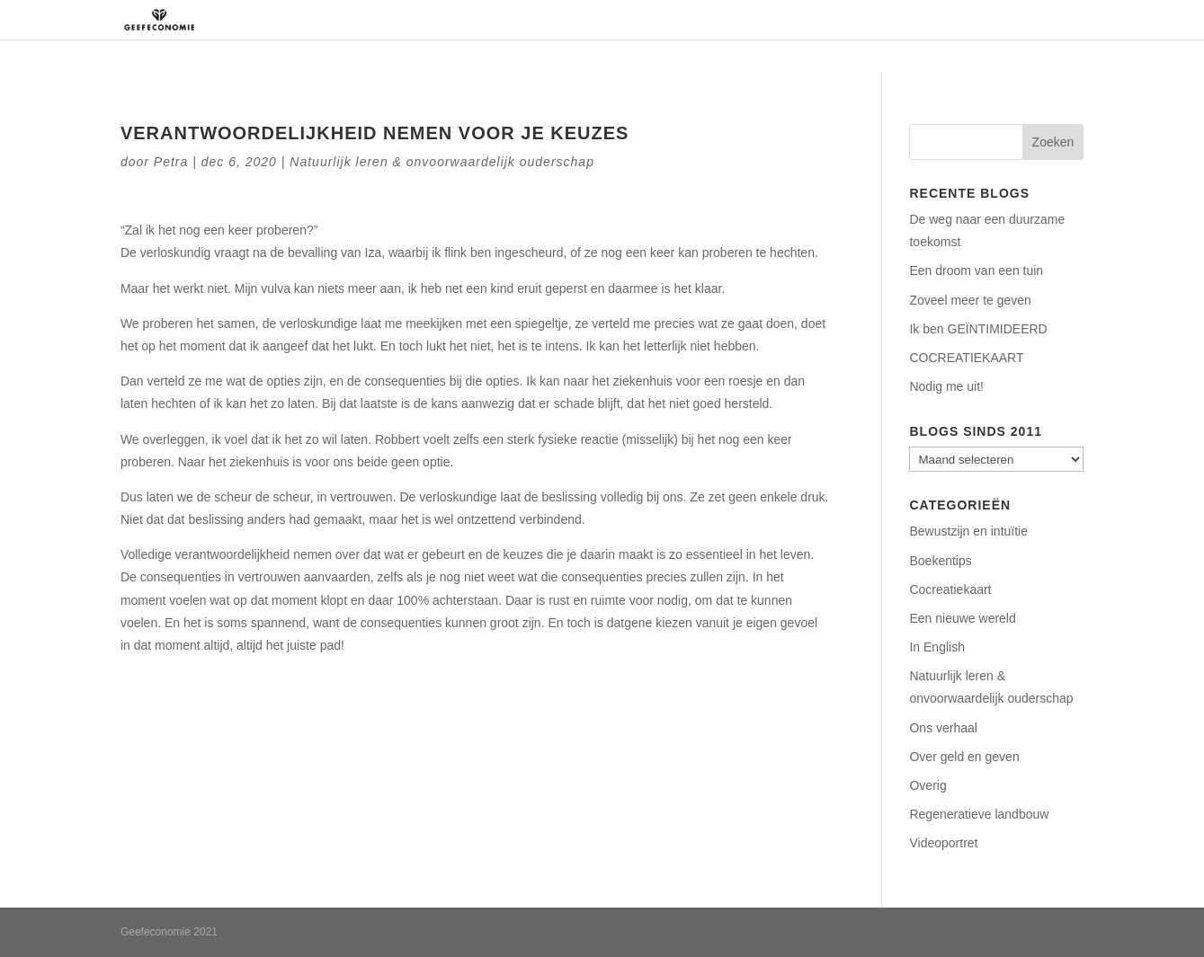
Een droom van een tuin (976, 270)
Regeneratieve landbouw (978, 814)
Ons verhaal (943, 728)
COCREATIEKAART (966, 357)
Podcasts (928, 19)
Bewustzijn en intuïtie (968, 531)
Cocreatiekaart (950, 589)
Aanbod (832, 19)
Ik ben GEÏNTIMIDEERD (978, 329)
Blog (1069, 19)
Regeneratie (747, 19)
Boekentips (940, 561)
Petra (171, 162)
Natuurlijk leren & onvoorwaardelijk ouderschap (442, 162)
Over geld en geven (964, 756)
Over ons (655, 19)
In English (936, 647)
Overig (927, 785)
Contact (1005, 19)
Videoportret (943, 843)
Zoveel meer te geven (969, 300)
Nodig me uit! (946, 386)
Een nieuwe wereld (962, 618)
